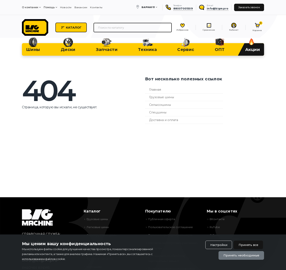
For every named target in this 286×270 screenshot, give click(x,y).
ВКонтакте (217, 219)
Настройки (218, 245)
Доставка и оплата (163, 120)
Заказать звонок (249, 7)
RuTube (215, 227)
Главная (155, 89)
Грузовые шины (161, 97)
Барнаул (148, 7)
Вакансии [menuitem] (80, 7)
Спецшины (157, 112)
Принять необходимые (241, 255)
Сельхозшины (160, 105)
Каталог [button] (71, 27)
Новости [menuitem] (66, 7)
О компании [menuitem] (30, 7)
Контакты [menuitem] (96, 7)
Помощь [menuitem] (49, 7)
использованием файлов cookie (43, 259)
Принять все (248, 245)
